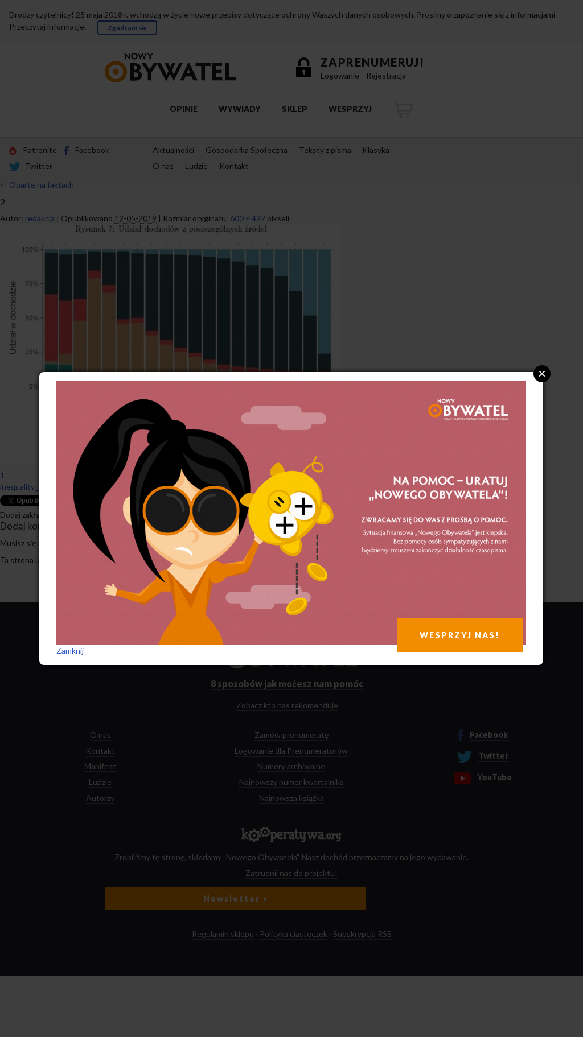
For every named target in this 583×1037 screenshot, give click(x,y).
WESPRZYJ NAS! (460, 635)
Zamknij (70, 650)
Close (542, 373)
